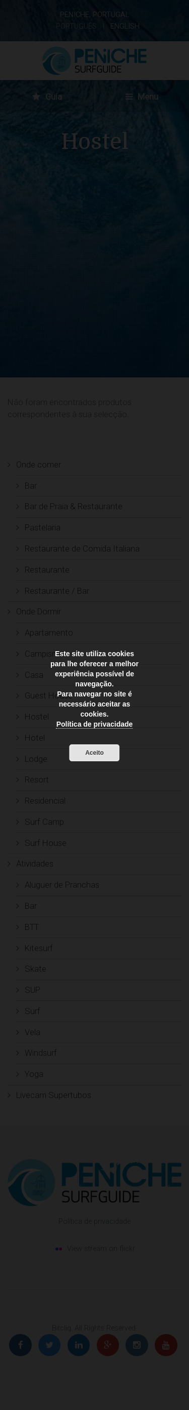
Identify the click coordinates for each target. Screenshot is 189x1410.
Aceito (94, 752)
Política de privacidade (94, 724)
